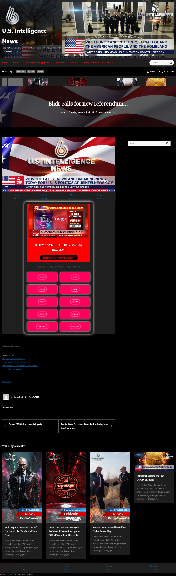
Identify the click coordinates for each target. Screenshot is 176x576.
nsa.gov (42, 289)
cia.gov (75, 277)
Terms (17, 198)
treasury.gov (42, 326)
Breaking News (8, 408)
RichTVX (100, 198)
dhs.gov (42, 314)
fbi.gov (42, 302)
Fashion (20, 72)
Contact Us (107, 62)
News (40, 72)
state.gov (75, 302)
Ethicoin (74, 62)
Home (5, 62)
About (72, 195)
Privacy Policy (90, 62)
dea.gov (75, 314)
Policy (44, 198)
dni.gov (42, 277)
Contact (100, 195)
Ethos (16, 62)
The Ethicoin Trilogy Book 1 (37, 62)
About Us (60, 62)
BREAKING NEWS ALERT (58, 257)
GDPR (109, 569)
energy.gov (75, 326)
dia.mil (75, 289)
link (18, 346)
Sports (31, 72)
